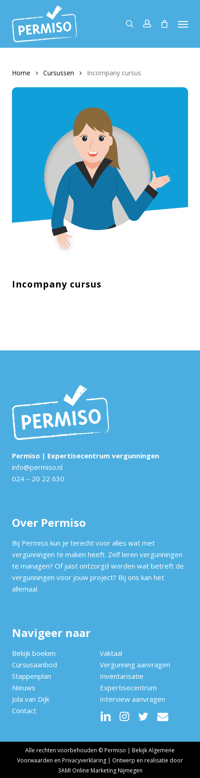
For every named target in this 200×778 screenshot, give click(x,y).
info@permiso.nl (37, 467)
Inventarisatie (121, 676)
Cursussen (58, 72)
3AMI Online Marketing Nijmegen (100, 770)
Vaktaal (111, 653)
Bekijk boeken (34, 653)
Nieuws (23, 687)
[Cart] (164, 24)
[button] (183, 23)
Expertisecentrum (128, 687)
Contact (24, 710)
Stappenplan (31, 676)
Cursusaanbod (34, 664)
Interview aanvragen (132, 699)
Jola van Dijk (30, 699)
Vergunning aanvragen (135, 664)
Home (21, 72)
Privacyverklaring (84, 760)
